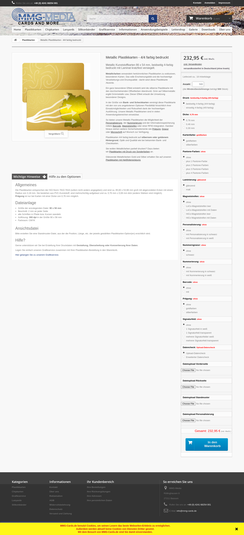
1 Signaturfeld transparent (198, 333)
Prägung (156, 129)
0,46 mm (190, 124)
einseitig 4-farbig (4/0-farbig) (200, 107)
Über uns (224, 29)
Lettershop (178, 29)
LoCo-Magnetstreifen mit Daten (201, 210)
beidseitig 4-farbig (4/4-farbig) (200, 104)
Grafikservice (107, 29)
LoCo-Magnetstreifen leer (198, 206)
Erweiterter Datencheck (197, 357)
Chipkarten (52, 29)
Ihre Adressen (94, 496)
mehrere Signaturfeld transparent (202, 340)
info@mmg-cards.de (187, 511)
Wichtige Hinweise (26, 177)
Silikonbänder (86, 29)
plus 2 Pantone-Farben (197, 165)
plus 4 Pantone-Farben (197, 173)
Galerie (193, 29)
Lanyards (68, 29)
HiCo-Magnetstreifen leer (198, 214)
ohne (188, 157)
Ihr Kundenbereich (100, 482)
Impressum (224, 3)
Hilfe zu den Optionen (65, 177)
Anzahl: (187, 84)
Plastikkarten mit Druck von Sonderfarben (129, 151)
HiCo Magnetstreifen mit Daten (201, 218)
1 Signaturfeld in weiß (196, 329)
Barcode (117, 126)
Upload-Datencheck (195, 353)
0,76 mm (190, 120)
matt (188, 189)
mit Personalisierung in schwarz (201, 234)
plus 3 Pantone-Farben (197, 169)
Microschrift (116, 132)
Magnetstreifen (129, 126)
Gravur (165, 129)
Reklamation (56, 496)
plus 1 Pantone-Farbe (196, 161)
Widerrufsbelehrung (59, 505)
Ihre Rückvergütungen (98, 491)
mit (187, 292)
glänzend (190, 185)
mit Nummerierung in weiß (199, 275)
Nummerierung (134, 123)
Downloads (208, 29)
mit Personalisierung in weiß (200, 238)
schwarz (190, 255)
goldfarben (191, 141)
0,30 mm (190, 128)
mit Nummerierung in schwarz (200, 271)
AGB (51, 500)
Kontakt (197, 3)
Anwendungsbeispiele (154, 29)
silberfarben (192, 144)
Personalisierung (114, 123)
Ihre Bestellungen (96, 487)
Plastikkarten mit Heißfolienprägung (123, 160)
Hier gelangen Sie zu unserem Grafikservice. (37, 255)
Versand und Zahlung (60, 513)
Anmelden (210, 3)
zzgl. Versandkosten (193, 64)
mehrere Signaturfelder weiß (200, 336)
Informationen (128, 29)
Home (17, 29)
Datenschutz (56, 509)
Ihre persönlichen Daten (99, 500)
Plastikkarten (33, 29)
